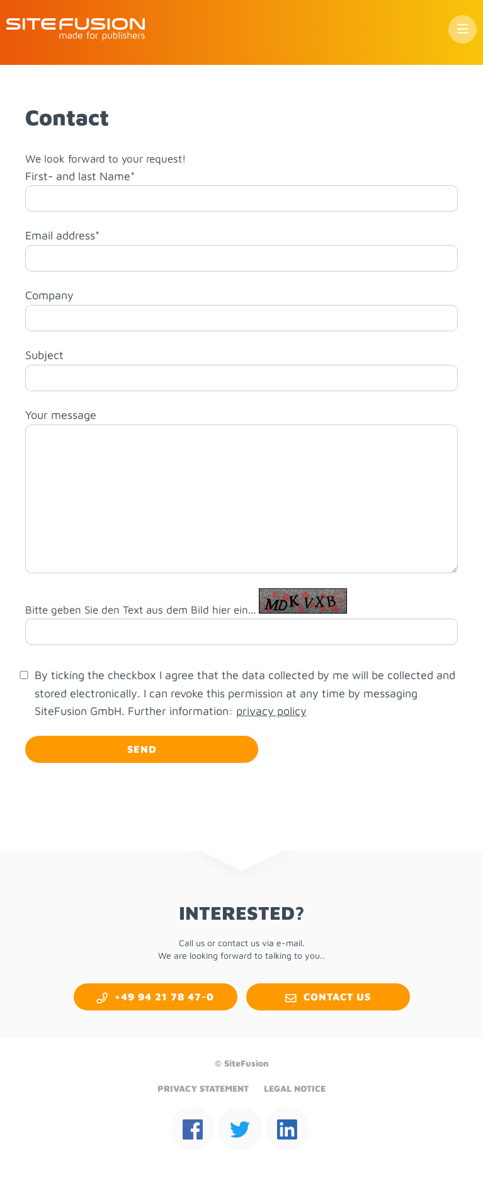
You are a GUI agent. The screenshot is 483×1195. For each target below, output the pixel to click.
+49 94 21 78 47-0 (164, 996)
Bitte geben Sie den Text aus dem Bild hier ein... (140, 609)
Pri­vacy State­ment (203, 1088)
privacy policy (271, 711)
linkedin (287, 1129)
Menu (462, 29)
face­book (193, 1129)
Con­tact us (337, 996)
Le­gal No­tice (295, 1088)
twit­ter (240, 1129)
